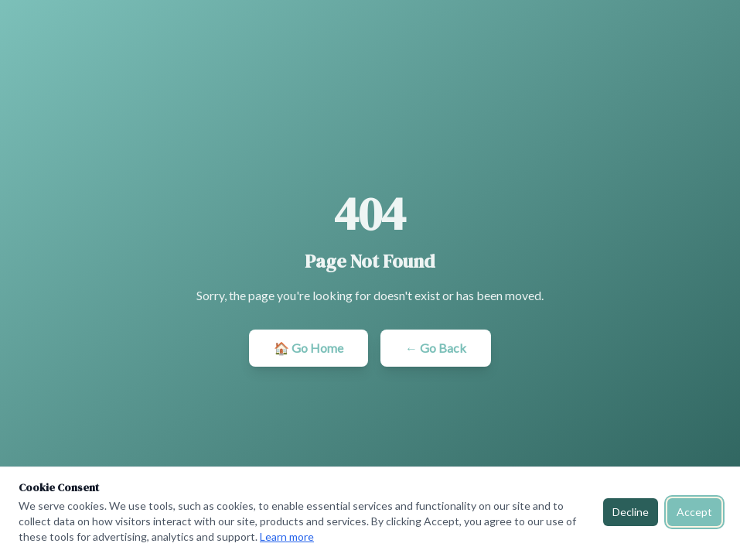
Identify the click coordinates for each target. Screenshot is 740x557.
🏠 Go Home (308, 347)
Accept (694, 511)
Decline (630, 511)
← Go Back (435, 347)
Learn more (287, 536)
